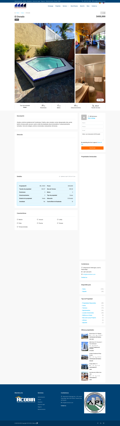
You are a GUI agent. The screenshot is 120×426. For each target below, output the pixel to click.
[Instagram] (104, 423)
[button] (101, 13)
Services (65, 6)
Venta (16, 19)
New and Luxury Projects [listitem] (88, 317)
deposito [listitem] (84, 322)
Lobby (60, 219)
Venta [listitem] (83, 289)
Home (17, 12)
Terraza (61, 223)
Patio (20, 223)
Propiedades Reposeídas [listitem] (88, 303)
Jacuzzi (41, 219)
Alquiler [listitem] (84, 291)
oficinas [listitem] (84, 320)
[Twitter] (101, 423)
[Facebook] (98, 423)
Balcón (20, 219)
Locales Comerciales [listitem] (87, 313)
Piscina (41, 223)
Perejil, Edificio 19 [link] (93, 363)
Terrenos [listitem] (84, 308)
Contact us (94, 6)
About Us (82, 6)
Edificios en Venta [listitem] (86, 315)
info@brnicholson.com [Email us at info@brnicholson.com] (89, 274)
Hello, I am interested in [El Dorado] (92, 136)
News (88, 6)
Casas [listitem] (83, 305)
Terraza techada (23, 227)
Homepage (50, 6)
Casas (22, 12)
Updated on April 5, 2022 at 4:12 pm (67, 176)
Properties (57, 6)
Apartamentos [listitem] (85, 310)
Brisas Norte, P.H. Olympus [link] (95, 333)
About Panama (74, 6)
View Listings (91, 118)
